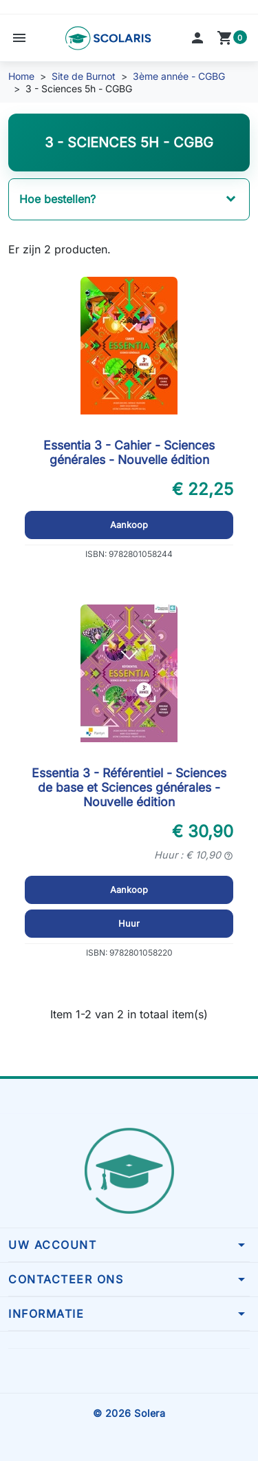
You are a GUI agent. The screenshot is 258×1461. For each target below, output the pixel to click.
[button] (19, 37)
